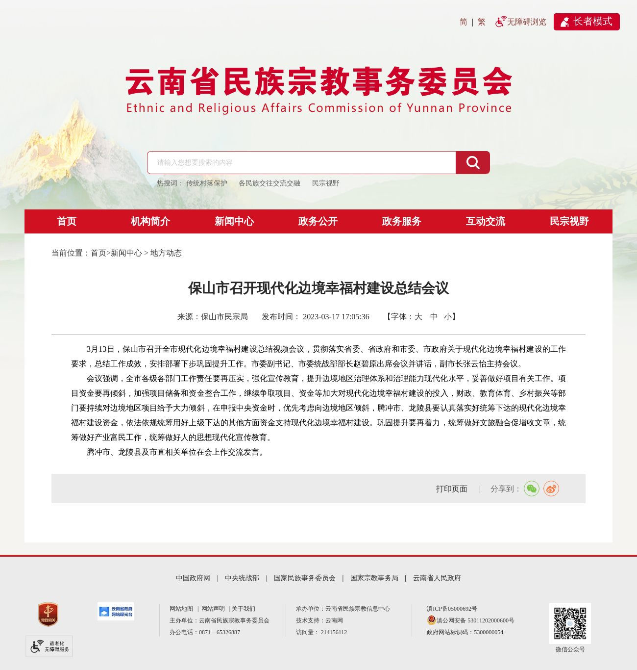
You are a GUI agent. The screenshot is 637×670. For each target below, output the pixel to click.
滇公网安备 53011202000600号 (475, 620)
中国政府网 (193, 578)
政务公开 (318, 221)
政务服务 (401, 221)
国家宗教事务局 (374, 578)
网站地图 (183, 608)
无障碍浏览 (526, 22)
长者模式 (592, 21)
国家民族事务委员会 (305, 578)
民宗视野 (569, 221)
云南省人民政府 (437, 578)
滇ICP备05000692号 (452, 608)
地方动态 (166, 253)
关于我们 (243, 608)
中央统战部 (242, 578)
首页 (66, 221)
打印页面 (452, 489)
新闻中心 (234, 221)
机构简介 (150, 221)
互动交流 (485, 221)
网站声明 (214, 608)
